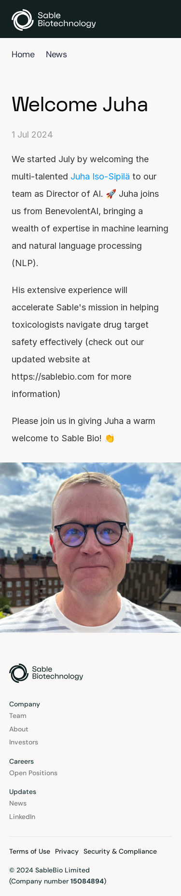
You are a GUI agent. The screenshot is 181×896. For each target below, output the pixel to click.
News (56, 54)
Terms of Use (29, 851)
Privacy (67, 851)
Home (23, 54)
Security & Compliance (120, 851)
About (18, 729)
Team (18, 715)
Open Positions (33, 772)
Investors (23, 742)
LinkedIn (22, 816)
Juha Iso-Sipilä (100, 176)
